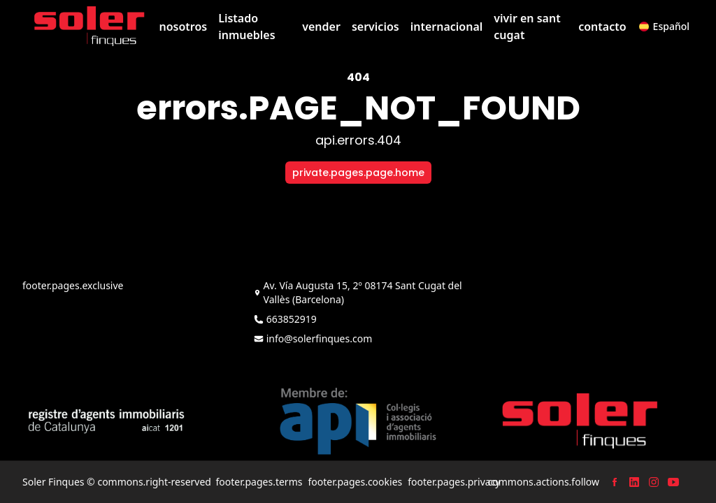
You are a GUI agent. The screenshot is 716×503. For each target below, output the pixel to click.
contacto (602, 26)
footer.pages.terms (258, 481)
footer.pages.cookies (355, 481)
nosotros (183, 26)
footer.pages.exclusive (72, 285)
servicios (375, 26)
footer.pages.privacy (454, 481)
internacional (446, 26)
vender (321, 26)
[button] (664, 26)
